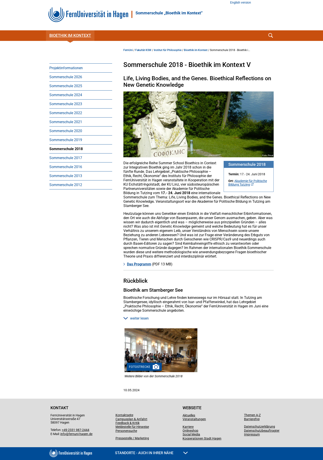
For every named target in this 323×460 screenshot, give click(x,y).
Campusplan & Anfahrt (131, 419)
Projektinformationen (66, 68)
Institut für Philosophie (167, 50)
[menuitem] (80, 67)
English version (240, 2)
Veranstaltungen (194, 419)
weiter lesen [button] (136, 318)
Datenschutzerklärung (259, 426)
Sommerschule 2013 (65, 176)
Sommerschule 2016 (65, 167)
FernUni (128, 50)
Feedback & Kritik (128, 423)
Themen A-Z (252, 415)
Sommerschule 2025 (65, 86)
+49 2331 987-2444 (75, 430)
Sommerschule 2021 (65, 122)
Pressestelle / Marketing (132, 438)
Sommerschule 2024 (65, 95)
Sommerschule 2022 (65, 113)
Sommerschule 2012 (65, 185)
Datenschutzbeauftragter (261, 430)
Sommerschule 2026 (65, 77)
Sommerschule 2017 (65, 158)
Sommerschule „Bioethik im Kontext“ (169, 13)
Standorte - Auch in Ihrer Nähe (151, 453)
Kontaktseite (124, 415)
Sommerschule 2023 (65, 104)
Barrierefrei (252, 419)
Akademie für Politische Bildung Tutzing (247, 182)
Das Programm (139, 264)
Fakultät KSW (143, 50)
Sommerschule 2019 (65, 140)
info (63, 434)
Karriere (188, 427)
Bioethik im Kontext (70, 35)
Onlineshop (190, 430)
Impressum (252, 434)
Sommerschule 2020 (65, 131)
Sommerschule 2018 (66, 149)
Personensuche (126, 431)
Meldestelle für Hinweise (132, 427)
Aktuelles (189, 415)
